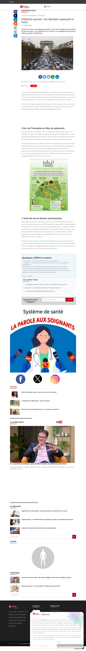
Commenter (60, 81)
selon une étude (50, 243)
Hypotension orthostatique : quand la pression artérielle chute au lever (44, 510)
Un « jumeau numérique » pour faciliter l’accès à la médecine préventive (38, 463)
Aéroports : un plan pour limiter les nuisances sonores (43, 288)
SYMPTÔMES (14, 572)
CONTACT (11, 2)
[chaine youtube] (66, 422)
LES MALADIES (15, 506)
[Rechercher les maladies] (74, 536)
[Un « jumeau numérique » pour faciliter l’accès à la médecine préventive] (43, 444)
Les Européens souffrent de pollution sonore (40, 291)
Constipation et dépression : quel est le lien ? (36, 400)
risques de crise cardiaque (46, 241)
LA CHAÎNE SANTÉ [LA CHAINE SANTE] (16, 422)
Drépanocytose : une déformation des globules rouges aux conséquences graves (47, 519)
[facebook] (23, 379)
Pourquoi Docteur (14, 643)
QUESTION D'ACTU (28, 10)
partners (44, 620)
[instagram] (57, 379)
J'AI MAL (13, 541)
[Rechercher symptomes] (74, 594)
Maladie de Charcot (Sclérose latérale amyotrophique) (39, 528)
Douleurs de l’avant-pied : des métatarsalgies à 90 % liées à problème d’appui (46, 577)
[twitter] (40, 378)
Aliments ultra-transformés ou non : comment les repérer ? (41, 409)
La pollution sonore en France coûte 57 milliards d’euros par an (46, 284)
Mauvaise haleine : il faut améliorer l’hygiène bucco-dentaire (41, 585)
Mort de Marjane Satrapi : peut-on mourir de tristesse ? (39, 392)
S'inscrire (69, 299)
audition (33, 86)
